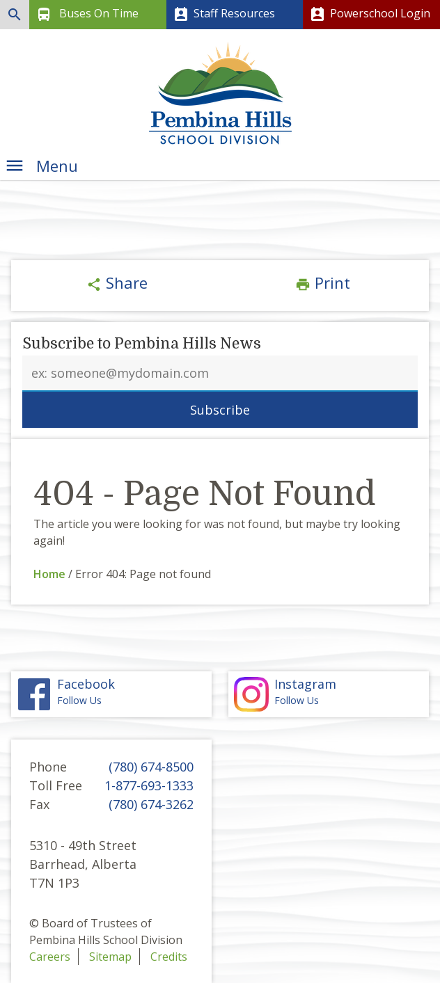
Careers (49, 956)
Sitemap (110, 956)
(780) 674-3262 (151, 804)
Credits (168, 956)
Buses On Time (86, 14)
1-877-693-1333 (149, 785)
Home (49, 574)
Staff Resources (223, 14)
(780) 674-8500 (151, 766)
